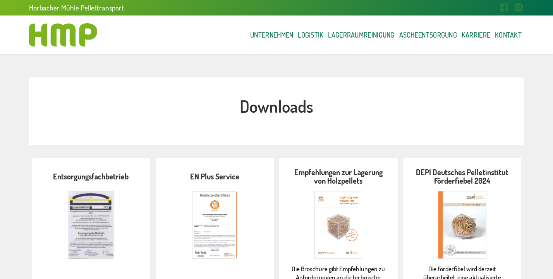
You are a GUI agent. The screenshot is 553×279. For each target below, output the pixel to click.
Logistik (224, 35)
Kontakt (500, 35)
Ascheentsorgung (384, 35)
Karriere (452, 35)
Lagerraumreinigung (295, 35)
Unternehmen (167, 35)
